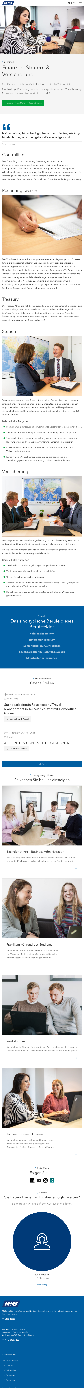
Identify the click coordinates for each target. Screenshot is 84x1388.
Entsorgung (9, 1380)
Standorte (8, 1319)
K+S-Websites (10, 1340)
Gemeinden (9, 1375)
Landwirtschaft (10, 1360)
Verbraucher (9, 1370)
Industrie (8, 1365)
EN (74, 3)
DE (69, 3)
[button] (80, 3)
